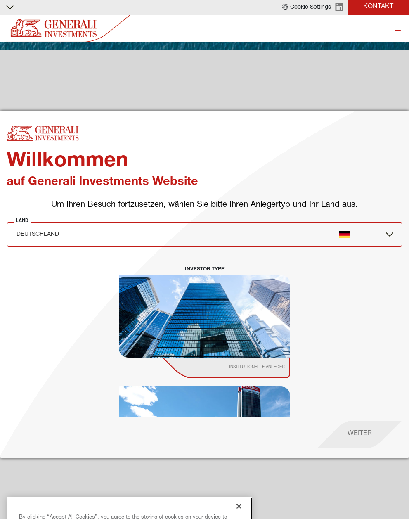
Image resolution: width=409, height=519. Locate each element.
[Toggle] (398, 28)
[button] (306, 7)
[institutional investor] (238, 367)
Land (22, 220)
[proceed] (359, 434)
